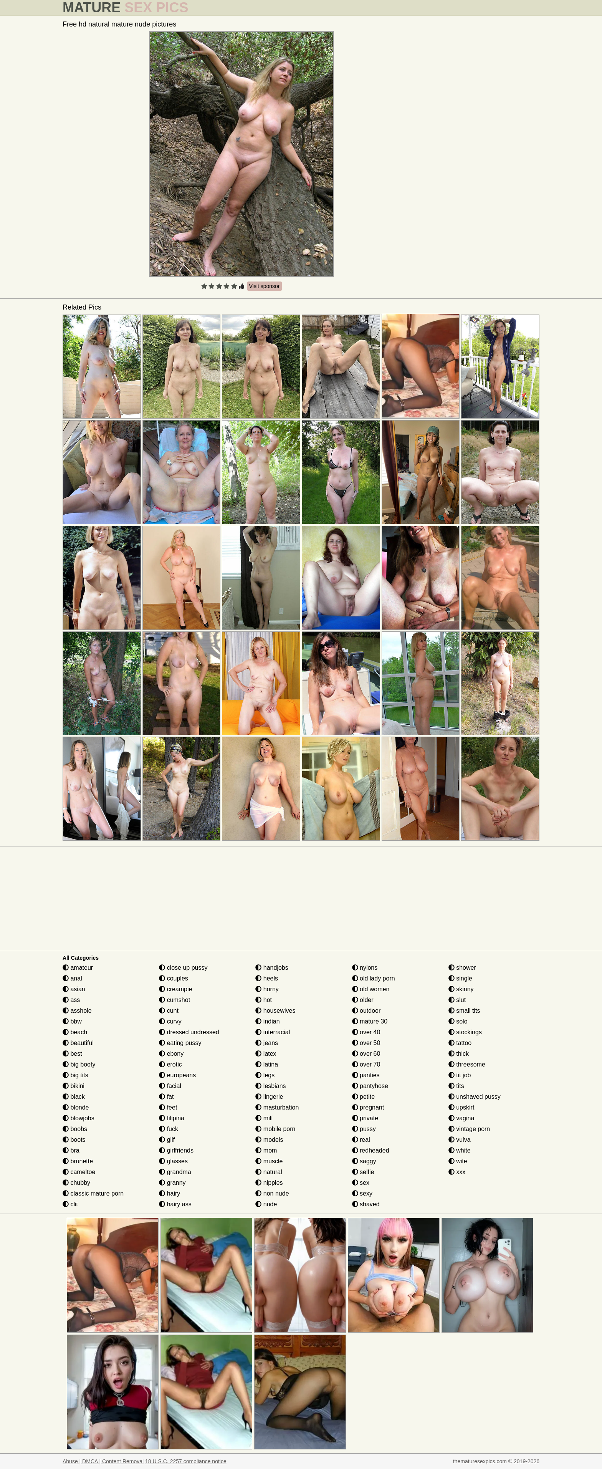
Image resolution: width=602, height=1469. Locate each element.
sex (360, 1182)
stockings (465, 1032)
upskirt (461, 1107)
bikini (73, 1086)
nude (266, 1204)
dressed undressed (189, 1032)
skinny (461, 989)
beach (75, 1032)
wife (457, 1161)
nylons (365, 967)
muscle (269, 1161)
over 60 (366, 1053)
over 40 (366, 1032)
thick (458, 1053)
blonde (76, 1107)
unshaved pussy (474, 1096)
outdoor (366, 1010)
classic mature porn (93, 1193)
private (365, 1118)
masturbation (277, 1107)
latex (265, 1053)
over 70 (366, 1064)
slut (457, 1000)
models (269, 1139)
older (363, 1000)
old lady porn (373, 978)
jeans (266, 1043)
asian (74, 989)
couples (173, 978)
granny (172, 1182)
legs (265, 1075)
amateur (78, 967)
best (72, 1053)
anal (72, 978)
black (74, 1096)
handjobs (271, 967)
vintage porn (469, 1129)
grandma (175, 1172)
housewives (275, 1010)
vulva (459, 1139)
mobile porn (275, 1129)
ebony (171, 1053)
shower (462, 967)
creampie (175, 989)
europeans (177, 1075)
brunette (78, 1161)
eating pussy (180, 1043)
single (460, 978)
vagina (461, 1118)
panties (366, 1075)
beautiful (78, 1043)
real (361, 1139)
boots (74, 1139)
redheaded (370, 1150)
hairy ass (175, 1204)
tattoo (459, 1043)
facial (170, 1086)
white (459, 1150)
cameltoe (79, 1172)
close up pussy (183, 967)
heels (266, 978)
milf (264, 1118)
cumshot (174, 1000)
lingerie (269, 1096)
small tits (464, 1010)
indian (267, 1021)
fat (166, 1096)
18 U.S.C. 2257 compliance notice (186, 1461)
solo (458, 1021)
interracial (272, 1032)
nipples (269, 1182)
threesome (466, 1064)
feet (168, 1107)
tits (456, 1086)
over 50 (366, 1043)
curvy (170, 1021)
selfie (363, 1172)
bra (71, 1150)
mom (266, 1150)
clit (70, 1204)
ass (71, 1000)
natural (268, 1172)
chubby (76, 1182)
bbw (72, 1021)
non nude (272, 1193)
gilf (167, 1139)
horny (266, 989)
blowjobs (78, 1118)
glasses (173, 1161)
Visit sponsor (264, 286)
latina (266, 1064)
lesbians (270, 1086)
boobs (75, 1129)
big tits (75, 1075)
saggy (364, 1161)
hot (263, 1000)
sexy (362, 1193)
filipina (171, 1118)
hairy (169, 1193)
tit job (459, 1075)
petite (363, 1096)
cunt (169, 1010)
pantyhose (370, 1086)
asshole (77, 1010)
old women (371, 989)
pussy (364, 1129)
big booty (79, 1064)
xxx (456, 1172)
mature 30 (369, 1021)
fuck (168, 1129)
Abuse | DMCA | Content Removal (103, 1461)
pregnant (368, 1107)
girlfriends (176, 1150)
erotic (170, 1064)
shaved (366, 1204)
